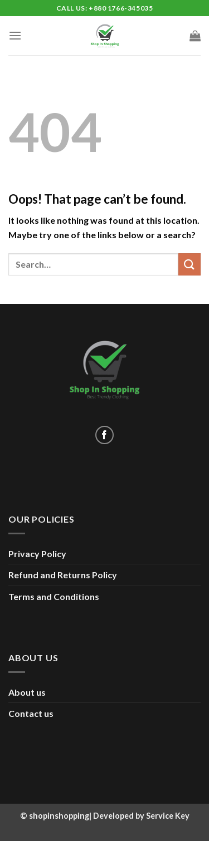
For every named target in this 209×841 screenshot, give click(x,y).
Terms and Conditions (53, 596)
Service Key (167, 815)
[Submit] (189, 264)
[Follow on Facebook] (104, 435)
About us (27, 692)
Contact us (31, 713)
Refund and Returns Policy (62, 574)
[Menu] (15, 35)
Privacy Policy (37, 553)
